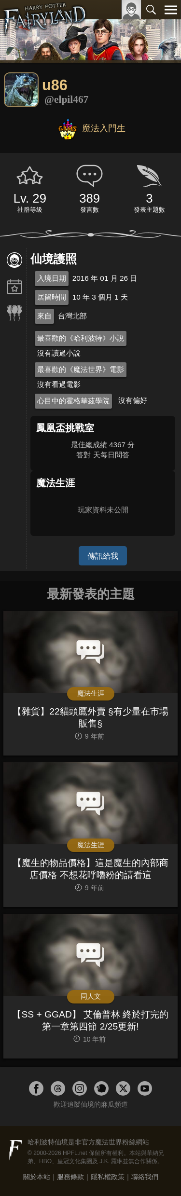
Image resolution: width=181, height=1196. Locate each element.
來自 (44, 316)
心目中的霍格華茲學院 (73, 401)
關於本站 (36, 1177)
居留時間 (51, 297)
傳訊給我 (102, 555)
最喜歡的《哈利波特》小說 (80, 338)
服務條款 (70, 1177)
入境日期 (51, 278)
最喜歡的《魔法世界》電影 (80, 369)
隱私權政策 (108, 1177)
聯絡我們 (144, 1177)
